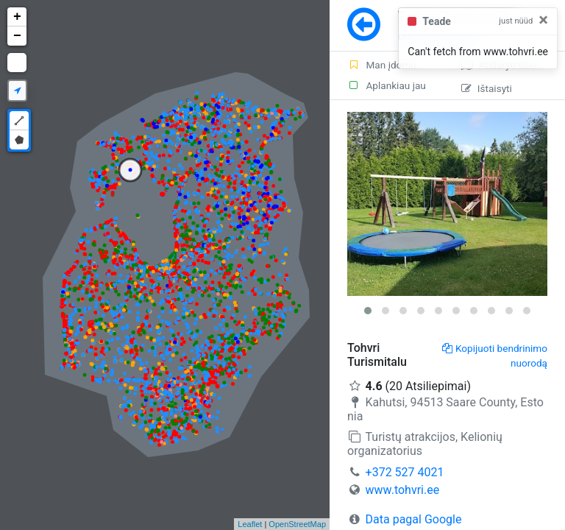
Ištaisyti (486, 88)
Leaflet (250, 524)
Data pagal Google (414, 519)
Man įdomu (381, 65)
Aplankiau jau (386, 85)
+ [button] (17, 17)
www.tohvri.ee (403, 490)
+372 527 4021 (405, 472)
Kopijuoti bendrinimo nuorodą (494, 355)
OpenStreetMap (297, 524)
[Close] (543, 20)
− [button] (17, 36)
